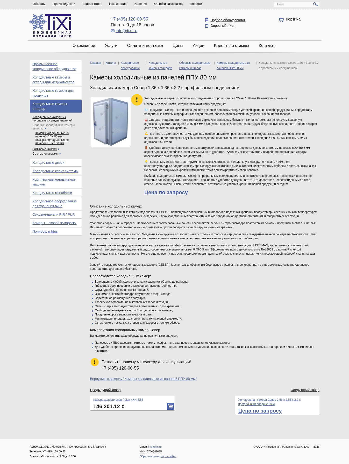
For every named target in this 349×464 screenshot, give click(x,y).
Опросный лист (223, 26)
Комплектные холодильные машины (54, 182)
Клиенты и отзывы (231, 45)
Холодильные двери (48, 162)
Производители (64, 4)
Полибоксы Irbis (45, 231)
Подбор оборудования (228, 20)
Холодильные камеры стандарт (50, 106)
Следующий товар (305, 390)
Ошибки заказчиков (168, 4)
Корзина (293, 19)
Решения (140, 4)
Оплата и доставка (145, 45)
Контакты (267, 45)
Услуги (111, 45)
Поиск (280, 4)
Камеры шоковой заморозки (55, 223)
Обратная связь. (150, 456)
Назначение (118, 4)
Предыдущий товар (105, 390)
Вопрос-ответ (92, 4)
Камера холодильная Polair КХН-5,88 (118, 399)
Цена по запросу (166, 192)
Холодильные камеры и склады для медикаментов (53, 79)
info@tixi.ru (126, 30)
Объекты (39, 4)
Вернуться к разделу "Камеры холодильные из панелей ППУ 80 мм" (143, 379)
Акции (199, 45)
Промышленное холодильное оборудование (54, 66)
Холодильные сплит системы (55, 171)
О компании (83, 45)
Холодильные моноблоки (52, 193)
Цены (178, 45)
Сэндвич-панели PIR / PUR (54, 214)
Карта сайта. (168, 456)
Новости (196, 4)
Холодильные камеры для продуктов (53, 93)
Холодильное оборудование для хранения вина (55, 203)
